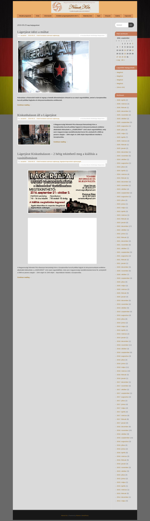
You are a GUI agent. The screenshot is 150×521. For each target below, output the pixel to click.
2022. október (122, 230)
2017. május (121, 408)
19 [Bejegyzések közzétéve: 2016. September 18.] (133, 50)
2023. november (122, 185)
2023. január (121, 222)
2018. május (121, 367)
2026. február (121, 107)
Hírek (37, 16)
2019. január (121, 337)
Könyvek (107, 16)
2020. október (122, 274)
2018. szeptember (123, 352)
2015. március (122, 490)
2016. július (121, 445)
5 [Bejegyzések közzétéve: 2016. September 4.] (132, 43)
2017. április (121, 412)
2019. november (122, 304)
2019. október (122, 308)
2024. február (121, 178)
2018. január (121, 378)
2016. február (121, 460)
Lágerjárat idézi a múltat (33, 32)
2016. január (121, 464)
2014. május (121, 501)
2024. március (122, 174)
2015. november (122, 467)
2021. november (122, 245)
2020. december (122, 267)
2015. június (121, 478)
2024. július (121, 167)
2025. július (121, 130)
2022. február (121, 237)
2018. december (122, 341)
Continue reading (24, 105)
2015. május (121, 482)
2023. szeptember (123, 193)
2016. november (122, 430)
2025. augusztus (123, 126)
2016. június (121, 449)
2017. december (122, 382)
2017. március (122, 415)
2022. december (122, 226)
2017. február (121, 419)
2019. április (121, 330)
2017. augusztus (123, 397)
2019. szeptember (123, 311)
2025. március (122, 141)
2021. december (122, 241)
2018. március (122, 371)
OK (130, 25)
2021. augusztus (123, 256)
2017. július (121, 401)
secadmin (23, 35)
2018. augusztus (123, 356)
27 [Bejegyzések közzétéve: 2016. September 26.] (117, 57)
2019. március (122, 334)
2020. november (122, 271)
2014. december (122, 497)
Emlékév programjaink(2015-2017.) (67, 16)
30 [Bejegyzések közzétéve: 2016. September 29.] (125, 57)
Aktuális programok (25, 16)
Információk (48, 16)
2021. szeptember (123, 252)
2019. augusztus (123, 315)
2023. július (121, 200)
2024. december (122, 152)
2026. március (122, 104)
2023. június (121, 204)
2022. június (121, 234)
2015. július (121, 475)
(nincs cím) (121, 87)
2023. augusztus (123, 196)
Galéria (117, 16)
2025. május (121, 133)
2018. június (121, 363)
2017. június (121, 404)
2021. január (121, 263)
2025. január (121, 148)
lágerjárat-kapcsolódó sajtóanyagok (70, 161)
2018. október (122, 349)
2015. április (121, 486)
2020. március (122, 289)
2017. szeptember (123, 393)
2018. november (122, 345)
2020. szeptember (123, 278)
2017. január (121, 423)
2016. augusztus (123, 441)
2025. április (121, 137)
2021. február (121, 259)
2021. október (122, 248)
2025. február (121, 144)
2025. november (122, 115)
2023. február (121, 219)
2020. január (121, 297)
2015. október (122, 471)
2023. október (122, 189)
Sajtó (98, 16)
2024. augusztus (123, 163)
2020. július (121, 282)
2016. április (121, 452)
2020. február (121, 293)
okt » (123, 60)
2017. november (122, 386)
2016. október (122, 434)
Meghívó (120, 72)
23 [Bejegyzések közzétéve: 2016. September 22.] (125, 53)
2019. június (121, 323)
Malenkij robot (87, 16)
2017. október (122, 389)
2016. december (122, 426)
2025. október (122, 118)
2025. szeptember (123, 122)
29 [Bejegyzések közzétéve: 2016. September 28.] (122, 57)
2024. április (121, 170)
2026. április (121, 100)
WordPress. (85, 515)
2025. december (122, 111)
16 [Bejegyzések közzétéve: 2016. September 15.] (125, 50)
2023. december (122, 182)
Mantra (78, 515)
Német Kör (64, 515)
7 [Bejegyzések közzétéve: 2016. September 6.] (119, 47)
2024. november (122, 156)
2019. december (122, 300)
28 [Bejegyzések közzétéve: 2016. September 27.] (120, 57)
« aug (118, 60)
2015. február (121, 493)
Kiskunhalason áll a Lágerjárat (36, 115)
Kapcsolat (128, 16)
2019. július (121, 319)
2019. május (121, 326)
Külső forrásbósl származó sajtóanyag (48, 35)
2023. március (122, 215)
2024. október (122, 159)
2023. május (121, 208)
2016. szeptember (123, 438)
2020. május (121, 285)
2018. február (121, 375)
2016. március (122, 456)
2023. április (121, 211)
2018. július (121, 360)
